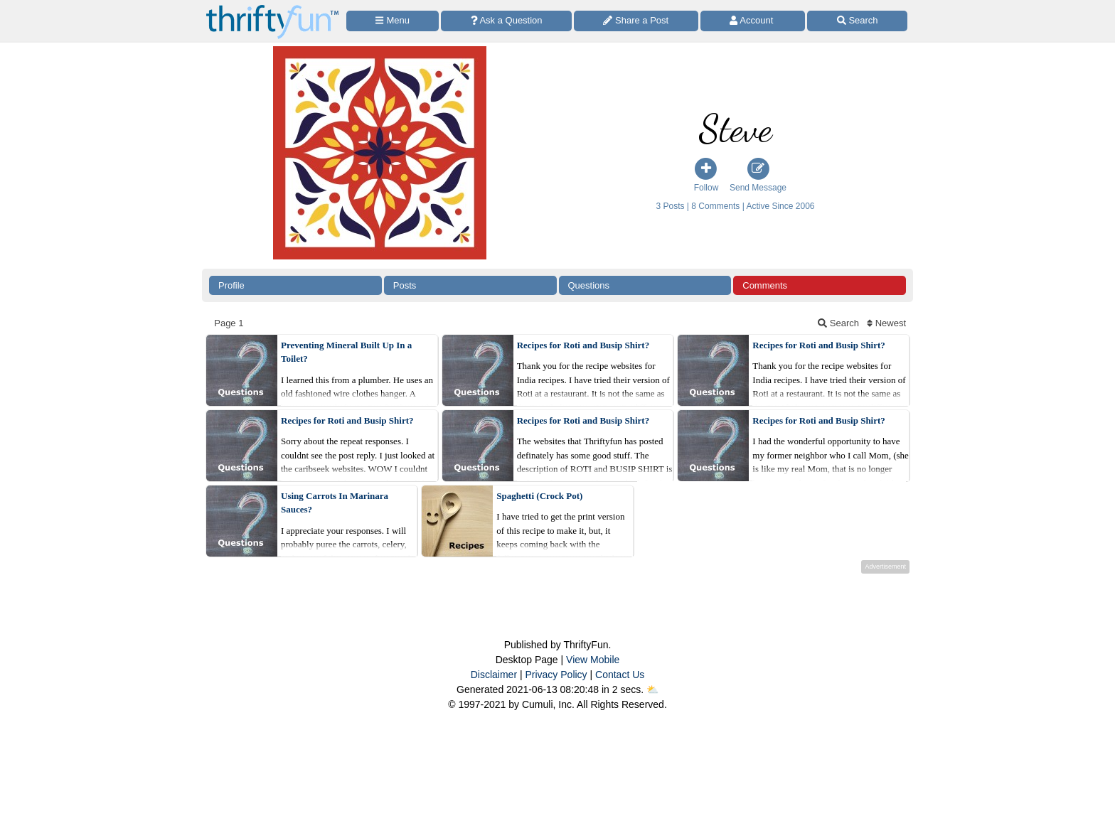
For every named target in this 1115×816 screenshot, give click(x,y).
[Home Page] (272, 8)
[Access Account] (753, 21)
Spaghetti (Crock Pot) (539, 495)
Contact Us (619, 674)
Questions (589, 285)
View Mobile (592, 659)
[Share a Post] (636, 21)
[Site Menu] (392, 21)
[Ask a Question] (506, 21)
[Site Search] (857, 21)
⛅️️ (652, 689)
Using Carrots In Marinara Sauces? (334, 502)
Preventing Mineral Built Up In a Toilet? (346, 352)
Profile (231, 285)
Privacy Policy (556, 674)
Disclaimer (494, 674)
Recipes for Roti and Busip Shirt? (583, 345)
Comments (764, 285)
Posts (405, 285)
